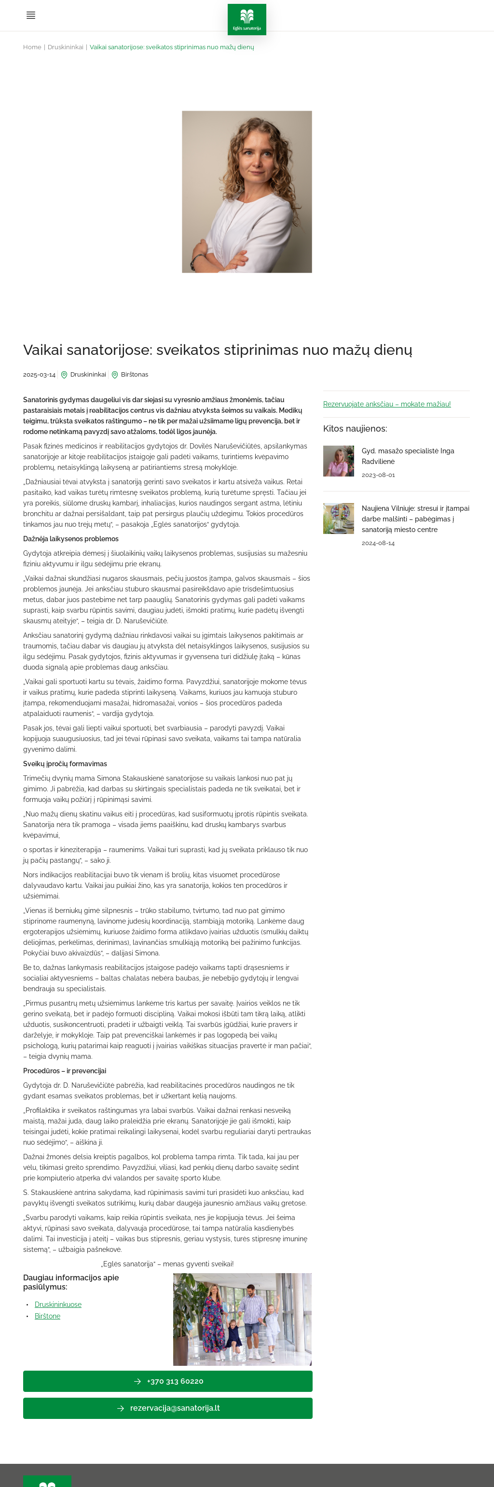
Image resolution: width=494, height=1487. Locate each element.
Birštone (47, 1316)
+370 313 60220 (168, 1381)
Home (32, 47)
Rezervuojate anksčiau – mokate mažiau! (387, 404)
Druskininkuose (58, 1304)
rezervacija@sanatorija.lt (168, 1408)
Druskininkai (65, 47)
